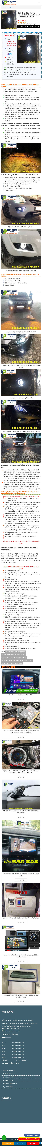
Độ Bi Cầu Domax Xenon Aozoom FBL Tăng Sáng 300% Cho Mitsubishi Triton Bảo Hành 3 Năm (21, 724)
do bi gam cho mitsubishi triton (15, 652)
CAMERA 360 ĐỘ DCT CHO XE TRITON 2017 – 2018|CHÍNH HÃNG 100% (21, 803)
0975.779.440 (11, 41)
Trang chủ (5, 7)
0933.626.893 (11, 43)
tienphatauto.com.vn (14, 1031)
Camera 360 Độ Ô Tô (9, 1070)
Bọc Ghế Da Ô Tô (8, 1087)
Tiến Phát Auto (6, 1020)
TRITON (11, 7)
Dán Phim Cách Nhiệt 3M (10, 1083)
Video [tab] (31, 26)
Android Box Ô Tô (8, 1080)
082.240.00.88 (11, 45)
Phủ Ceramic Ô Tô (8, 1077)
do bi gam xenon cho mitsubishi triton (13, 654)
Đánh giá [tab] (37, 26)
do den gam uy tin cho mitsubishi (12, 663)
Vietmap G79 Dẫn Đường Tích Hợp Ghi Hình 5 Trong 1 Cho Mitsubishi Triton (21, 987)
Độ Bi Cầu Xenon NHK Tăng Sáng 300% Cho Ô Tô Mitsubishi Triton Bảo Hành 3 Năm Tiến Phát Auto (21, 763)
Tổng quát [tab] (20, 26)
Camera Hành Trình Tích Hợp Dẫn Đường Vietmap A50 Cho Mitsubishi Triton (21, 947)
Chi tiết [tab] (26, 26)
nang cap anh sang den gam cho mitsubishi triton (16, 660)
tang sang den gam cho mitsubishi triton (14, 657)
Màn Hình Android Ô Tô (9, 1074)
